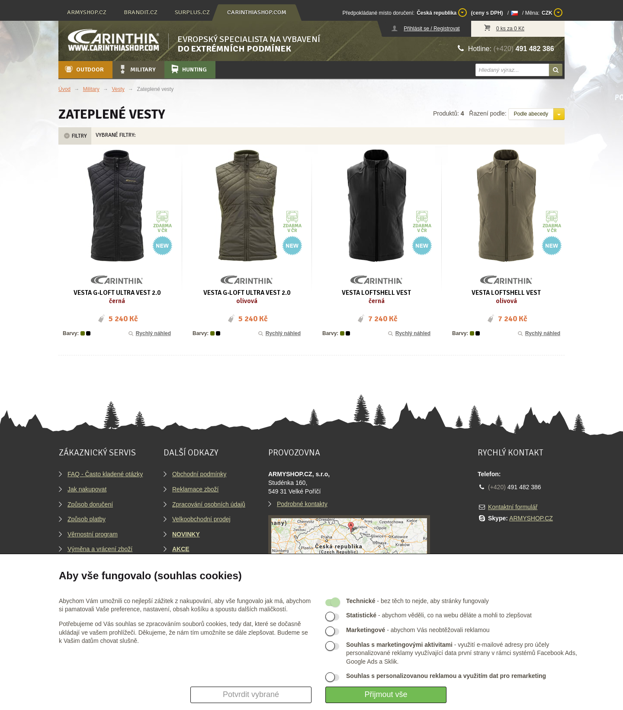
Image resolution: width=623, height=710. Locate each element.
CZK (552, 12)
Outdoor (84, 69)
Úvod (64, 89)
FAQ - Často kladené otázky (105, 474)
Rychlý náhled (149, 333)
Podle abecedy (531, 114)
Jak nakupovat (86, 489)
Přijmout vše (385, 694)
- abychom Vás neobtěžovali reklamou (417, 629)
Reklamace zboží (195, 489)
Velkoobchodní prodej (201, 519)
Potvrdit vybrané (251, 694)
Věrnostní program (92, 534)
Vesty (118, 89)
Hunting (188, 69)
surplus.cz (192, 12)
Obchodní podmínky (199, 474)
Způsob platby (86, 519)
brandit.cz (140, 12)
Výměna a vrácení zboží (99, 548)
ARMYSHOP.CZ (531, 518)
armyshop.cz (86, 12)
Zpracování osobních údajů (208, 504)
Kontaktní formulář (512, 506)
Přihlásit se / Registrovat (431, 29)
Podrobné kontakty (302, 503)
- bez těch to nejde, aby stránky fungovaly (417, 600)
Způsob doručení (90, 504)
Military (137, 69)
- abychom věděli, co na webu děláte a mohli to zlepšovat (439, 615)
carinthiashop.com (256, 12)
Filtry (75, 135)
